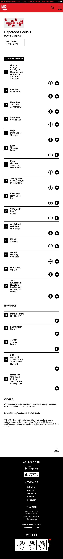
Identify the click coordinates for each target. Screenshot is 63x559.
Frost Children (14, 162)
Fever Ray (15, 102)
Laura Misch (16, 327)
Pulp (12, 130)
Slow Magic (15, 209)
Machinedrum (17, 314)
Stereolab (15, 117)
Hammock (15, 374)
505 (12, 355)
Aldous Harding (14, 253)
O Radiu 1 (31, 487)
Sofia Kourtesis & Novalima (15, 282)
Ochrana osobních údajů (31, 525)
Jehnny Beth (16, 178)
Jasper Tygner (13, 341)
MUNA (13, 239)
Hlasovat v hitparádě (14, 59)
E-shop (30, 496)
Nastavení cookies (31, 528)
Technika (31, 493)
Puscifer (14, 89)
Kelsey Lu (15, 193)
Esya (12, 146)
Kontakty (31, 500)
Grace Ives (15, 267)
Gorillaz (14, 65)
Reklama (31, 490)
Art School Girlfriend (15, 225)
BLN (13, 2)
